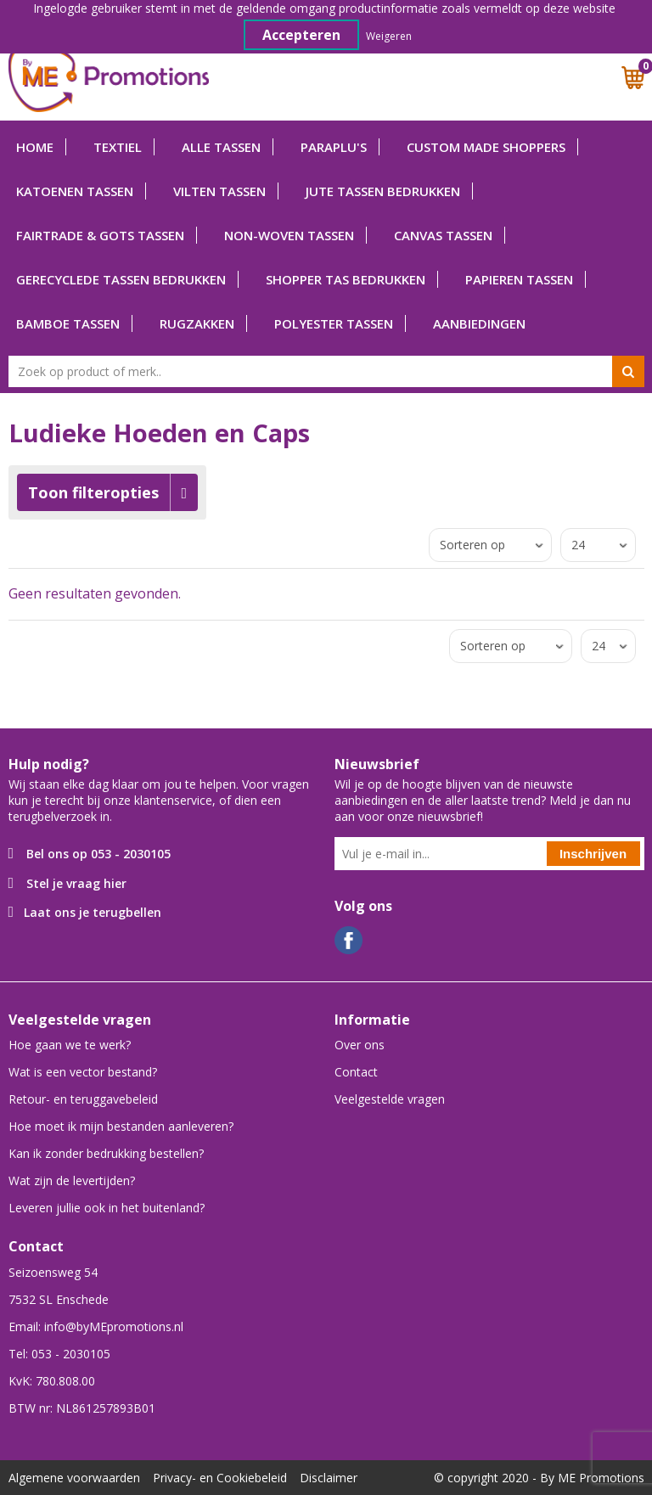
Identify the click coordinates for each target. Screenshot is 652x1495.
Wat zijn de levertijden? (71, 1180)
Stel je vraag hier (76, 883)
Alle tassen (221, 146)
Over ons (359, 1045)
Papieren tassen (519, 279)
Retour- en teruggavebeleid (83, 1099)
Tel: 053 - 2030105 (59, 1354)
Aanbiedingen (479, 323)
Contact (356, 1072)
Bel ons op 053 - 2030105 (98, 854)
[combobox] (326, 371)
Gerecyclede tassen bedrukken (121, 279)
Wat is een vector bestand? (82, 1072)
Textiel (117, 146)
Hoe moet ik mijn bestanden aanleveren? (120, 1126)
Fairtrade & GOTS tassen (100, 235)
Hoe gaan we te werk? (69, 1045)
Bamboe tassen (68, 323)
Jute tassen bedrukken (383, 191)
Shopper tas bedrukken (345, 279)
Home (34, 146)
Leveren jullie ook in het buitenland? (106, 1208)
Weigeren (389, 36)
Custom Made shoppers (486, 146)
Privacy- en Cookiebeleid (220, 1478)
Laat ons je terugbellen (92, 912)
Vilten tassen (219, 191)
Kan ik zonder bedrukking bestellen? (106, 1153)
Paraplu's (334, 146)
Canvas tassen (443, 235)
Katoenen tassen (74, 191)
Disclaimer (328, 1478)
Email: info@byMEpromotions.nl (95, 1326)
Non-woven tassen (289, 235)
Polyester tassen (333, 323)
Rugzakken (197, 323)
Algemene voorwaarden (74, 1478)
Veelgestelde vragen (389, 1099)
